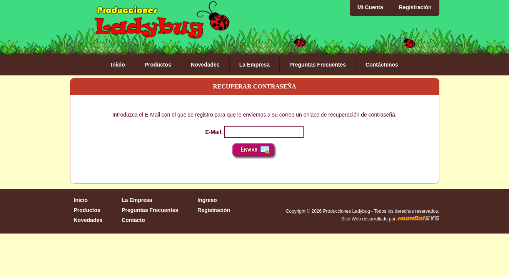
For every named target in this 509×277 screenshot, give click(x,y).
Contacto (133, 220)
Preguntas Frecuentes (317, 65)
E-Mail (213, 132)
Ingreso (207, 200)
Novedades (205, 65)
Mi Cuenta (370, 7)
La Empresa (254, 65)
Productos (158, 65)
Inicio (118, 65)
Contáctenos (381, 65)
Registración (415, 7)
